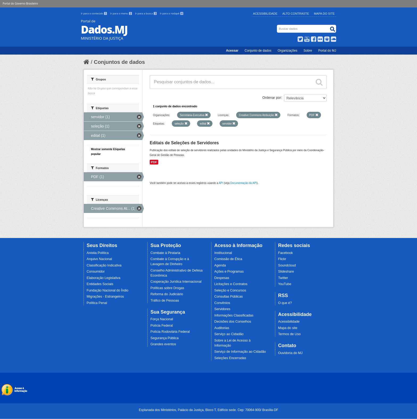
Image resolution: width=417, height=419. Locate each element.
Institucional (223, 253)
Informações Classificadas (233, 315)
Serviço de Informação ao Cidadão (240, 352)
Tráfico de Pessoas (165, 300)
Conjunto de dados (258, 50)
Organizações (287, 50)
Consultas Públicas (228, 296)
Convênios (222, 303)
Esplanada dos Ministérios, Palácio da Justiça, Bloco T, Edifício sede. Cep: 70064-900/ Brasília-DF (208, 410)
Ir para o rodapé (172, 13)
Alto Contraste (295, 13)
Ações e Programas (229, 271)
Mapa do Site (324, 13)
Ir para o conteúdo (94, 13)
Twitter (283, 278)
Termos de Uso (289, 334)
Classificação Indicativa (104, 265)
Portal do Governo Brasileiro (20, 3)
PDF (154, 162)
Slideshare (286, 271)
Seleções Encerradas (230, 358)
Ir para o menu (121, 13)
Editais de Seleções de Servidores (184, 143)
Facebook (285, 253)
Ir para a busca (146, 13)
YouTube (284, 284)
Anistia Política (98, 253)
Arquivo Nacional (99, 259)
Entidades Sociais (100, 284)
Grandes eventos (163, 344)
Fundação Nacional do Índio (107, 290)
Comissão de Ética (228, 259)
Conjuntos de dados (119, 62)
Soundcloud (287, 265)
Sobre (307, 50)
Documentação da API (243, 183)
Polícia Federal (162, 325)
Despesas (221, 278)
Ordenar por (271, 98)
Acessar (232, 50)
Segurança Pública (165, 338)
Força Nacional (162, 319)
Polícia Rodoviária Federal (170, 332)
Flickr (282, 259)
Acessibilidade (265, 13)
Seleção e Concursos (230, 290)
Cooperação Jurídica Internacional (176, 282)
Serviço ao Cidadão (229, 334)
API (221, 183)
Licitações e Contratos (231, 284)
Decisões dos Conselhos (232, 321)
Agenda (220, 265)
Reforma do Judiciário (167, 294)
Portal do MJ (327, 50)
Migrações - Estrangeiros (105, 296)
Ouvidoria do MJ (290, 353)
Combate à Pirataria (165, 253)
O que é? (285, 303)
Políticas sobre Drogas (167, 288)
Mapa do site (287, 328)
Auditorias (221, 328)
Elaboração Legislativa (103, 278)
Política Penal (97, 303)
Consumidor (96, 271)
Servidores (222, 309)
